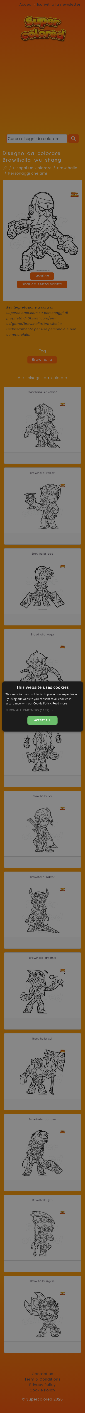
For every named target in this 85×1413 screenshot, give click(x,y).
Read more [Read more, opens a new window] (60, 703)
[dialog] (42, 706)
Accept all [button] (42, 720)
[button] (42, 710)
